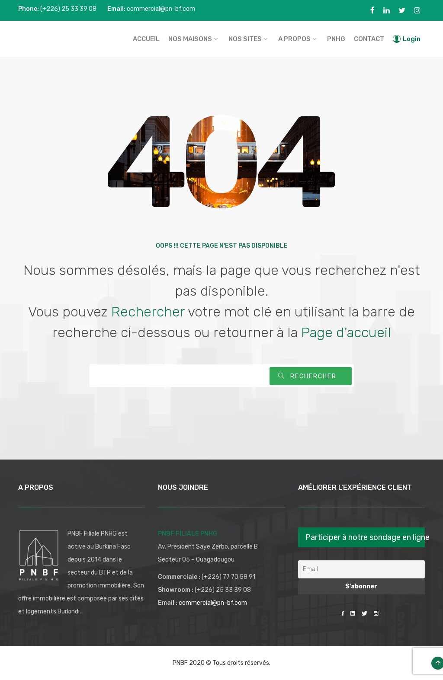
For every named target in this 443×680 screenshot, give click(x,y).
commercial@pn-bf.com (213, 603)
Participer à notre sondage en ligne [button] (365, 537)
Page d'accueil (346, 332)
